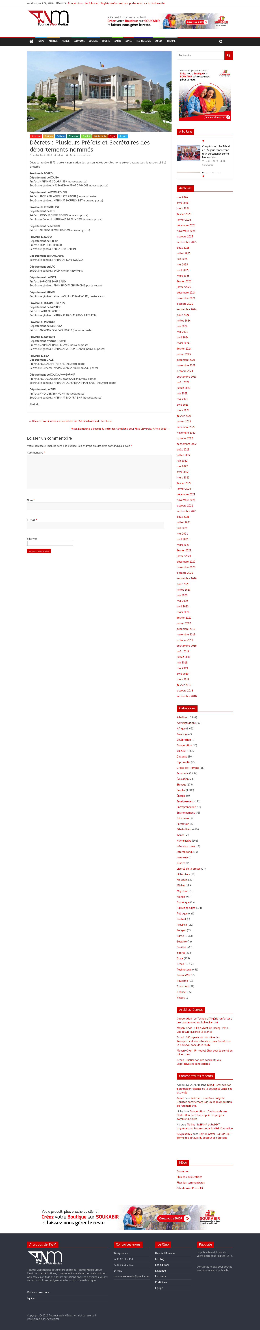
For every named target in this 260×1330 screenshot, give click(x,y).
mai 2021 (182, 533)
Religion (181, 930)
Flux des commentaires (191, 1182)
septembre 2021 (187, 511)
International (185, 852)
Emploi (158, 41)
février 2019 (184, 685)
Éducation (183, 779)
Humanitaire (184, 840)
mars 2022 (183, 477)
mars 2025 (183, 275)
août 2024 (183, 315)
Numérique (183, 902)
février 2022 (184, 483)
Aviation (182, 734)
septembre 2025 (187, 242)
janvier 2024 (184, 354)
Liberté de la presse (189, 868)
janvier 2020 (184, 623)
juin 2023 (182, 393)
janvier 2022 (184, 488)
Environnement (186, 812)
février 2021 (184, 550)
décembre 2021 (186, 494)
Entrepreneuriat (186, 807)
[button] (167, 21)
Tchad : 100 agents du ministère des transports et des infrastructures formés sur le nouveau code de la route (204, 1041)
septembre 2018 (187, 696)
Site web (32, 538)
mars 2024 (183, 343)
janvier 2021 (184, 556)
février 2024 (184, 348)
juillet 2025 (183, 253)
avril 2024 (182, 337)
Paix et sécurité (186, 908)
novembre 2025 (186, 231)
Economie (79, 41)
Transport (183, 986)
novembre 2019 (186, 634)
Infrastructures (186, 846)
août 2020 (183, 584)
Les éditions (162, 1265)
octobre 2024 (185, 303)
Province (182, 924)
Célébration (184, 739)
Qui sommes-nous (38, 1292)
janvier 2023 (184, 421)
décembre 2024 (186, 292)
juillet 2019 (183, 657)
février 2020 (184, 617)
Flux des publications (189, 1177)
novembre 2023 (186, 365)
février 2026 (184, 214)
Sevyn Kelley (184, 1134)
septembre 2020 (187, 578)
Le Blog (159, 1259)
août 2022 (183, 449)
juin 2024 (182, 326)
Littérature (183, 874)
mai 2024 (182, 331)
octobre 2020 (185, 572)
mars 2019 (183, 679)
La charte (160, 1276)
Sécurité (182, 941)
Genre (180, 835)
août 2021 (183, 516)
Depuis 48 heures (165, 1253)
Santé (117, 41)
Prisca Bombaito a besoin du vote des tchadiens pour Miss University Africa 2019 (120, 428)
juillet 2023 (183, 388)
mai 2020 (182, 601)
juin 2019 (182, 662)
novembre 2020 (186, 567)
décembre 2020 (186, 561)
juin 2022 (182, 460)
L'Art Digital (52, 1319)
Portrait (181, 919)
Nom (30, 500)
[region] (167, 21)
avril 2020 (182, 606)
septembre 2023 (187, 376)
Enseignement (185, 801)
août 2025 (183, 247)
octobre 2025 (185, 236)
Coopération (184, 745)
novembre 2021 (186, 500)
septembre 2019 (187, 645)
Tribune (171, 41)
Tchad (40, 41)
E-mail (32, 520)
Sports (106, 41)
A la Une (36, 136)
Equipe (31, 1298)
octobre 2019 (185, 640)
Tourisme (182, 980)
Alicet (180, 1098)
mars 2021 (183, 544)
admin (60, 155)
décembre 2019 (186, 629)
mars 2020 (183, 612)
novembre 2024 (186, 298)
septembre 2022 (187, 444)
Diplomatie (183, 762)
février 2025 (184, 281)
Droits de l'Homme (188, 767)
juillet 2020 (183, 589)
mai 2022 (182, 466)
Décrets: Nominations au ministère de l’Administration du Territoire (70, 421)
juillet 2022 (183, 455)
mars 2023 (183, 410)
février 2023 (184, 416)
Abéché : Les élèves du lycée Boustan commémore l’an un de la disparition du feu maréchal (204, 1102)
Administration (186, 723)
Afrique (53, 41)
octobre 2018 (185, 690)
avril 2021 (182, 539)
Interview (182, 857)
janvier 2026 (184, 219)
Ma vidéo (182, 880)
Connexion (183, 1171)
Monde (65, 41)
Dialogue (182, 756)
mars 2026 (183, 208)
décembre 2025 (186, 225)
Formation (183, 823)
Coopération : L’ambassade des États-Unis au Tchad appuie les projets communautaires (202, 1115)
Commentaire (36, 452)
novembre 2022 (186, 432)
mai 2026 (182, 197)
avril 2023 (182, 404)
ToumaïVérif (184, 975)
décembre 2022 (186, 427)
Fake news (183, 818)
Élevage (181, 784)
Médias (181, 885)
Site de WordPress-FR (190, 1188)
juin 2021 (182, 528)
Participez (161, 1282)
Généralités (100, 136)
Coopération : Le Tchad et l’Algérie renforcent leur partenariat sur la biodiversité (116, 3)
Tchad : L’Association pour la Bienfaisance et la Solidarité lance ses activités (204, 1089)
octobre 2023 (185, 371)
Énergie (181, 795)
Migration (182, 891)
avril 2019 (182, 673)
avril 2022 (182, 472)
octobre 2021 (185, 505)
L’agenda (160, 1270)
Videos (181, 997)
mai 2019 (182, 668)
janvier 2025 (184, 287)
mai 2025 (182, 264)
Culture (93, 41)
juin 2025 (182, 259)
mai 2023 (182, 399)
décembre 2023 (186, 359)
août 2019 (183, 651)
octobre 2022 (185, 438)
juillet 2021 (183, 522)
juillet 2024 (183, 320)
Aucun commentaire (78, 155)
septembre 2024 (187, 309)
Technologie (143, 41)
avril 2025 (182, 270)
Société (181, 947)
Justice (181, 863)
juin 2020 (182, 595)
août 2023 (183, 382)
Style (128, 41)
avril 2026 (182, 203)
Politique (182, 913)
